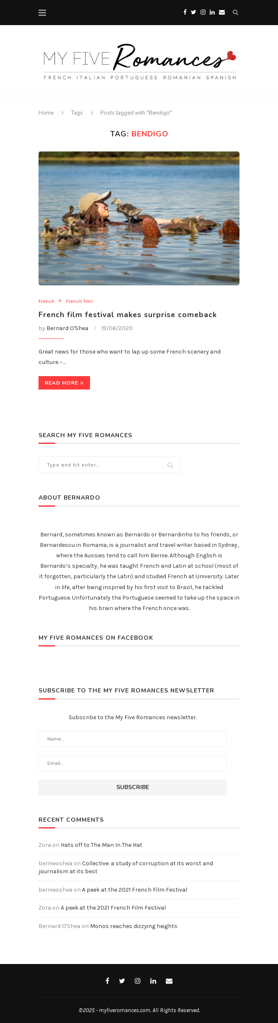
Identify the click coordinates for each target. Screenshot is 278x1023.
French (46, 301)
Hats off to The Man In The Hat (101, 845)
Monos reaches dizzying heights (134, 926)
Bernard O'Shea (67, 328)
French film (79, 301)
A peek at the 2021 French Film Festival (134, 889)
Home (46, 113)
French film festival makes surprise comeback (129, 315)
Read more (64, 383)
